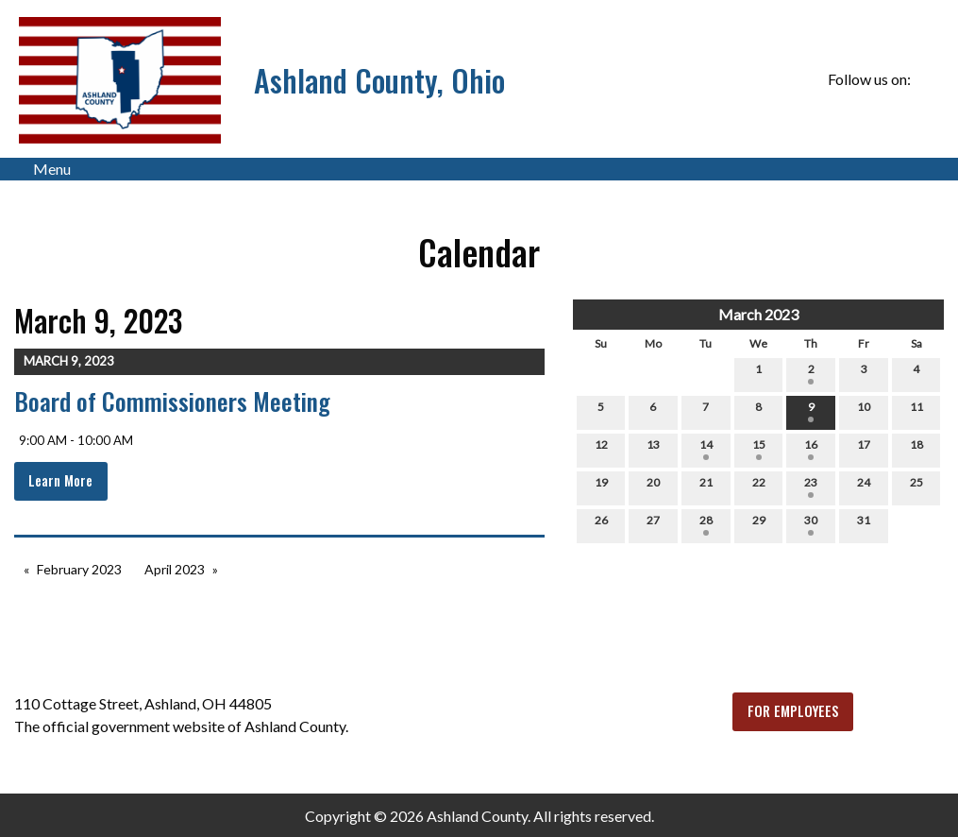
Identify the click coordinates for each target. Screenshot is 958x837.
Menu (42, 169)
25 (916, 486)
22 (758, 486)
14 (706, 448)
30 (810, 524)
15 (758, 448)
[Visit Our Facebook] (929, 79)
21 (706, 486)
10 (863, 411)
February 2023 (79, 569)
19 (601, 486)
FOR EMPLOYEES (793, 711)
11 (916, 411)
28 (706, 524)
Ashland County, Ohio (379, 80)
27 (653, 524)
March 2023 (758, 314)
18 (916, 448)
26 (601, 524)
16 (810, 448)
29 (758, 524)
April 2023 (174, 569)
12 (601, 448)
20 (653, 486)
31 (863, 524)
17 (863, 448)
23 (810, 486)
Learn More (60, 480)
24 (863, 486)
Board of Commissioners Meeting (172, 401)
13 (653, 448)
